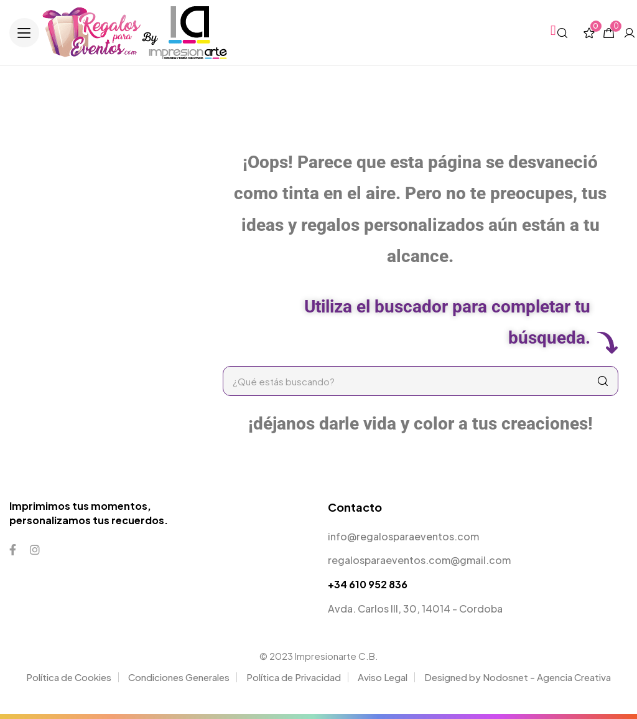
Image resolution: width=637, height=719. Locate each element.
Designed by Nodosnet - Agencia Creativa (517, 677)
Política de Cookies (68, 677)
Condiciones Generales (179, 677)
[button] (24, 33)
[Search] (602, 381)
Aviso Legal (382, 677)
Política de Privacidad (293, 677)
